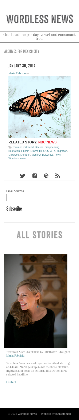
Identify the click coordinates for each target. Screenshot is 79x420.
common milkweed (23, 147)
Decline (39, 147)
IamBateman (63, 413)
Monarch (25, 154)
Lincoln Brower (29, 151)
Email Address (15, 191)
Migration (62, 151)
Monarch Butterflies (42, 154)
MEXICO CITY (47, 151)
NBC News (47, 142)
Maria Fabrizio (17, 73)
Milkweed (13, 154)
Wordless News (17, 158)
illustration (14, 151)
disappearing (52, 147)
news (58, 154)
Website (46, 413)
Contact (11, 382)
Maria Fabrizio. (15, 355)
